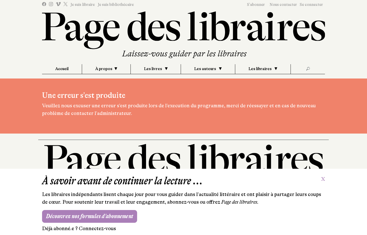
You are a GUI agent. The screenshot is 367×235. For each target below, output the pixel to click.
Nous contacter (283, 4)
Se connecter (311, 4)
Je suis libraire (82, 4)
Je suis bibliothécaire (116, 4)
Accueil (62, 69)
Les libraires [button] (260, 69)
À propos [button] (103, 69)
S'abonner (256, 4)
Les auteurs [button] (205, 69)
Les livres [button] (153, 69)
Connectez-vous (97, 228)
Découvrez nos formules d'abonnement (89, 216)
